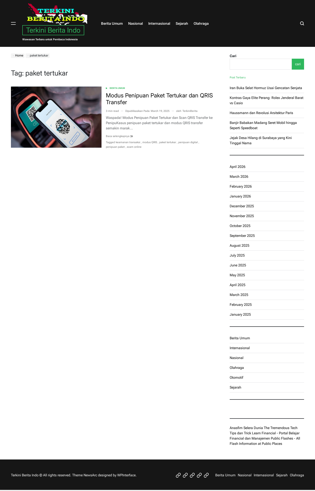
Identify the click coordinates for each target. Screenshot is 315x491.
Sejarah (182, 23)
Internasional (159, 23)
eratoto (235, 409)
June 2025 (238, 265)
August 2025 (239, 245)
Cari (233, 56)
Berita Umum (112, 23)
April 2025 (237, 285)
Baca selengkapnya (119, 136)
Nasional (135, 23)
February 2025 (241, 305)
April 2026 (237, 167)
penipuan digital (188, 142)
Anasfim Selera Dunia (246, 428)
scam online (134, 146)
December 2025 (242, 206)
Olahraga (201, 23)
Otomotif (236, 377)
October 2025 (240, 226)
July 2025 (237, 255)
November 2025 (242, 216)
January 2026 (240, 196)
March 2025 (239, 295)
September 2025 (242, 236)
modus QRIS (149, 142)
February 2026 (241, 186)
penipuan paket (115, 146)
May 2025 (237, 275)
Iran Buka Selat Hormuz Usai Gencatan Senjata (266, 88)
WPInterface (126, 475)
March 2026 (239, 176)
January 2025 (240, 314)
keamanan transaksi (128, 142)
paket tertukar (167, 142)
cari (298, 64)
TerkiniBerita (190, 111)
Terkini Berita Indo (53, 30)
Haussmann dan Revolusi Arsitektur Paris (261, 113)
